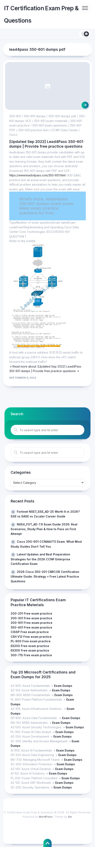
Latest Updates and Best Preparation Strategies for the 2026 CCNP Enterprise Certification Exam (40, 559)
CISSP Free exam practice (30, 632)
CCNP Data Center (64, 130)
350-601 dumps (35, 116)
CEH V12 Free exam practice (31, 636)
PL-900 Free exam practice (31, 641)
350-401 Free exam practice (31, 627)
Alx (70, 816)
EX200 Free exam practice (30, 646)
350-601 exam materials (51, 121)
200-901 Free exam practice (31, 622)
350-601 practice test (33, 130)
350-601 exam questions (49, 125)
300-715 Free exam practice (31, 655)
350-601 (15, 116)
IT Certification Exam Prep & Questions (41, 14)
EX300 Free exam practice (30, 650)
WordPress (46, 816)
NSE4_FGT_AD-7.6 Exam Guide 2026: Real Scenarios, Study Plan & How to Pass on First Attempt (44, 529)
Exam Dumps (63, 685)
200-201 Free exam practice (31, 613)
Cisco (13, 135)
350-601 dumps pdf (62, 116)
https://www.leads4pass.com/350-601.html (37, 175)
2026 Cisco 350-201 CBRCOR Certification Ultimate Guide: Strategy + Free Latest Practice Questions (45, 576)
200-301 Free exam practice (31, 618)
